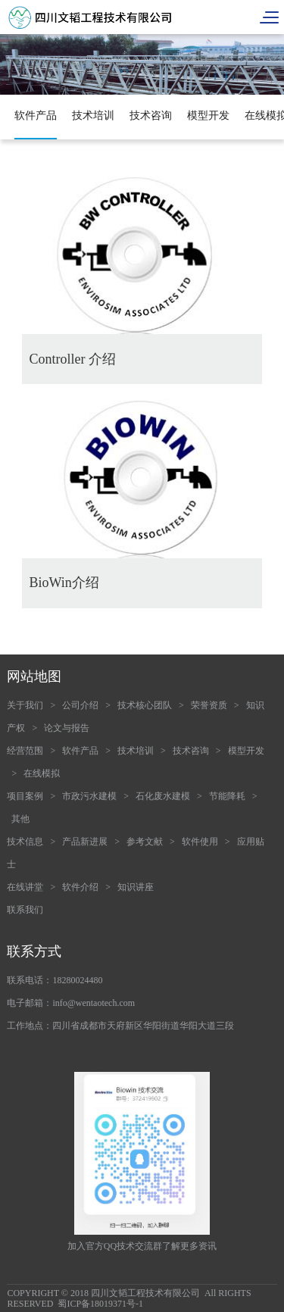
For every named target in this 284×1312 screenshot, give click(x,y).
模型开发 (208, 115)
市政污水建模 (89, 796)
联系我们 (25, 909)
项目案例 (25, 796)
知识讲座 (135, 887)
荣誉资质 (209, 705)
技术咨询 (151, 115)
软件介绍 (80, 887)
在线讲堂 (25, 887)
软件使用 (200, 841)
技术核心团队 (144, 705)
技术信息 (25, 841)
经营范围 (25, 750)
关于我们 (25, 705)
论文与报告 (66, 728)
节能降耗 (227, 796)
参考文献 (144, 841)
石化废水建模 (163, 796)
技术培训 (93, 115)
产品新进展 (85, 841)
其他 (20, 819)
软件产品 (35, 115)
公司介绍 (80, 705)
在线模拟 (41, 773)
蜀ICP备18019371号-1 (100, 1303)
